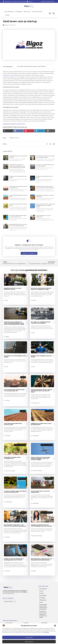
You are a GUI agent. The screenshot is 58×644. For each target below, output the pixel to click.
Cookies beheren (29, 641)
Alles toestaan (29, 637)
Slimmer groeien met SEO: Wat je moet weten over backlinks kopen (43, 607)
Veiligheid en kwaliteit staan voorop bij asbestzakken (41, 424)
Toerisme (23, 377)
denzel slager (44, 622)
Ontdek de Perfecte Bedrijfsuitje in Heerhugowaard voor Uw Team (14, 559)
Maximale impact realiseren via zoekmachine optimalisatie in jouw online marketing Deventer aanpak (17, 166)
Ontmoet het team (37, 11)
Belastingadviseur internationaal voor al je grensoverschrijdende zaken (41, 559)
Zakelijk (50, 275)
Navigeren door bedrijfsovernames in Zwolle (41, 356)
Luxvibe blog (18, 104)
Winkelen (23, 512)
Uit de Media (18, 11)
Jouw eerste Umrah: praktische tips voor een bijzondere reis (14, 390)
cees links (26, 622)
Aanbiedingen (48, 411)
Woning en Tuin (48, 377)
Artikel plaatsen (42, 600)
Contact (7, 15)
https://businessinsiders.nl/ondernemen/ (14, 124)
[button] (55, 625)
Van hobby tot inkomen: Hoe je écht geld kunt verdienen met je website (43, 614)
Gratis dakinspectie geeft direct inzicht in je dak (13, 424)
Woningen (22, 411)
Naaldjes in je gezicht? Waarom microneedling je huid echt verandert (41, 525)
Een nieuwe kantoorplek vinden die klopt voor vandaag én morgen (41, 288)
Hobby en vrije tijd (10, 25)
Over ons (41, 591)
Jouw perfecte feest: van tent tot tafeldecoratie (40, 491)
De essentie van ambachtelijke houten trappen (15, 356)
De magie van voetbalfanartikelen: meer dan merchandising (41, 322)
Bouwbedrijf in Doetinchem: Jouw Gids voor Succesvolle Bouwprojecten (15, 525)
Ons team (41, 593)
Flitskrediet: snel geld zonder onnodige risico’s (12, 458)
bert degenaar (9, 622)
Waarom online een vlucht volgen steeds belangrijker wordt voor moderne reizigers (45, 205)
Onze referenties (9, 11)
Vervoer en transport (19, 444)
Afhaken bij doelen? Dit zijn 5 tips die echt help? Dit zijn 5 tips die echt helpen (41, 391)
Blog (24, 275)
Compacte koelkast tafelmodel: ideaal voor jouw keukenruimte (15, 491)
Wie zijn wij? (27, 11)
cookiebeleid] (46, 632)
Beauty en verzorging (46, 512)
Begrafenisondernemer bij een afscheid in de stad (12, 288)
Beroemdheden (42, 595)
